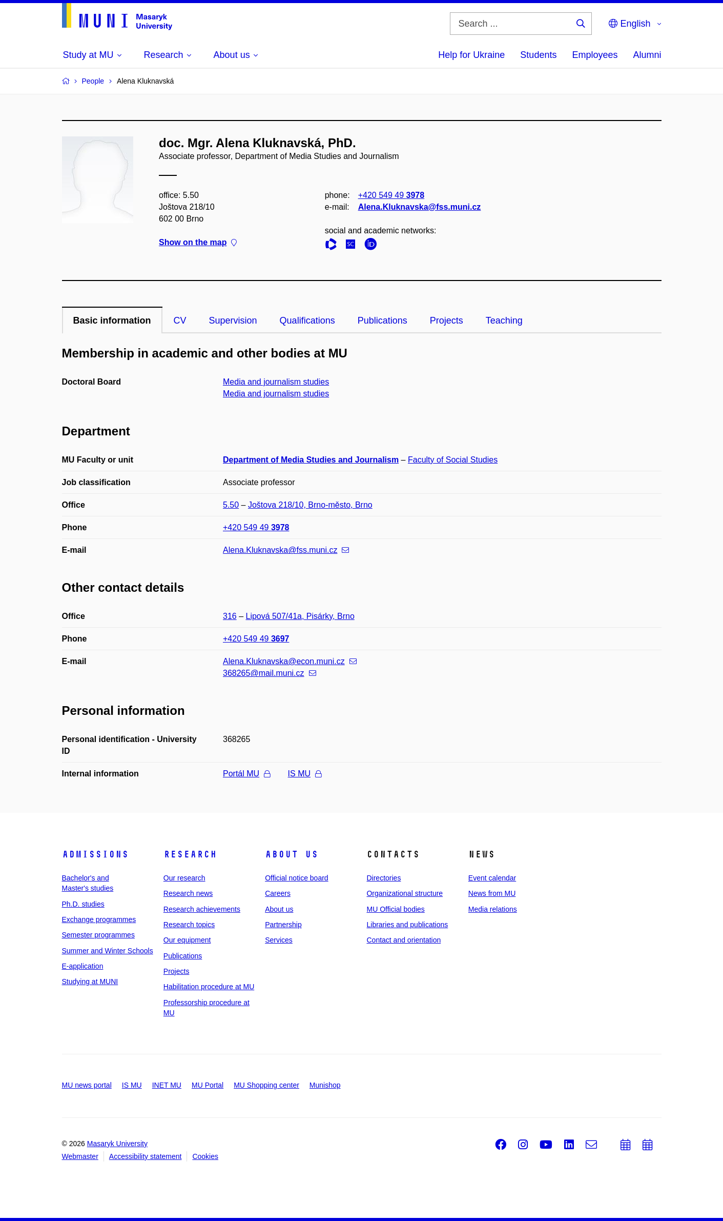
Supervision (233, 320)
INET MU (166, 1085)
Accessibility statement (145, 1156)
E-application (83, 966)
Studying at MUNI (90, 981)
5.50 (231, 505)
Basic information (112, 320)
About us (291, 854)
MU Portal (207, 1085)
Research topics (189, 924)
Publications (382, 320)
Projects (446, 320)
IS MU (304, 773)
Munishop (325, 1085)
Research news (188, 893)
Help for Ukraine (471, 55)
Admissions (95, 854)
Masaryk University (117, 1143)
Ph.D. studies (83, 904)
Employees (594, 55)
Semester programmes (98, 935)
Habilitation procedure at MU (208, 987)
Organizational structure (404, 893)
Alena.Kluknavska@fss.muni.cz (419, 207)
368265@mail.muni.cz (269, 673)
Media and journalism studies (276, 381)
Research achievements (201, 909)
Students (538, 55)
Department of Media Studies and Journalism (311, 459)
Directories (383, 878)
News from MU (492, 893)
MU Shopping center (266, 1085)
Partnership (283, 924)
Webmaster (80, 1156)
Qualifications (307, 320)
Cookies (205, 1156)
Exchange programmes (99, 919)
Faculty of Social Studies (453, 459)
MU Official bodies (395, 909)
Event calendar (492, 878)
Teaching (504, 320)
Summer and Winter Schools (107, 951)
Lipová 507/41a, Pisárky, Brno (300, 616)
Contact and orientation (403, 940)
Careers (278, 893)
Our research (184, 878)
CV (180, 320)
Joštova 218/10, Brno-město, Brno (310, 505)
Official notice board (296, 878)
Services (279, 940)
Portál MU (246, 773)
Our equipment (187, 940)
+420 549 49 (391, 195)
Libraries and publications (407, 924)
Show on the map (198, 242)
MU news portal (87, 1085)
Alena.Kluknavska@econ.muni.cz (290, 661)
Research (190, 854)
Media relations (492, 909)
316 (230, 616)
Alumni (647, 55)
